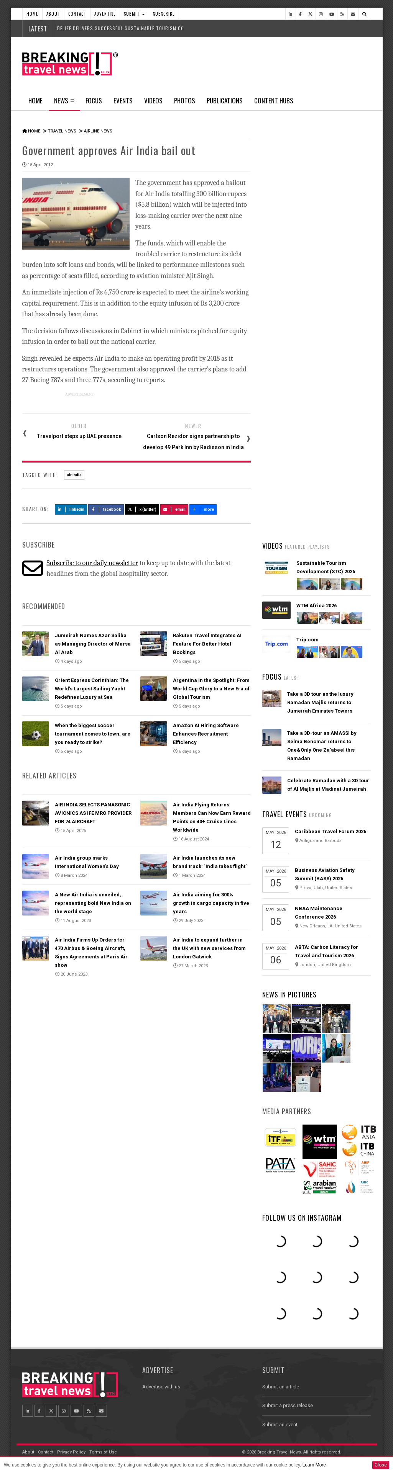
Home (32, 14)
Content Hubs (273, 100)
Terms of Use (103, 1452)
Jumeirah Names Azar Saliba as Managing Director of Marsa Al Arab (93, 644)
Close (381, 1465)
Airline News (98, 131)
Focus (94, 100)
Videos (153, 100)
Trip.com (307, 639)
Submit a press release (287, 1405)
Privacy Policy (71, 1452)
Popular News (344, 289)
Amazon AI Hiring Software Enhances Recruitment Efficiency (206, 734)
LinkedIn (71, 509)
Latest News (289, 289)
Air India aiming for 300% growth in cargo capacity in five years (211, 903)
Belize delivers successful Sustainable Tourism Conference (131, 28)
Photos (184, 100)
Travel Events (284, 814)
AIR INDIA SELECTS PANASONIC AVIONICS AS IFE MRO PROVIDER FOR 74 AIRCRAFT (93, 813)
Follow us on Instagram (302, 1218)
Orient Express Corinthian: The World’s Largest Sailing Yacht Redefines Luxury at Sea (92, 688)
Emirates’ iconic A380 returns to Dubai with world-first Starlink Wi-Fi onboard (327, 371)
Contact (77, 14)
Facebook (106, 509)
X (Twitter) (142, 509)
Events (123, 100)
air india (74, 475)
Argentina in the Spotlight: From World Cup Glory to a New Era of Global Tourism (211, 688)
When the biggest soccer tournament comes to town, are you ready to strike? (92, 734)
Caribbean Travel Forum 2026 (330, 831)
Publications (225, 100)
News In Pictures (289, 994)
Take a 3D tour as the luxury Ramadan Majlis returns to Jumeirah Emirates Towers (320, 702)
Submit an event (280, 1424)
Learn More (314, 1465)
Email (174, 509)
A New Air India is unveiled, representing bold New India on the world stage (93, 903)
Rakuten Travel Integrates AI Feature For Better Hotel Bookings (207, 644)
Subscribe (164, 14)
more (203, 509)
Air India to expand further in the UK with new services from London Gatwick (209, 948)
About (53, 14)
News (64, 103)
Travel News (62, 131)
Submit (134, 14)
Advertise (105, 14)
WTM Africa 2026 (316, 605)
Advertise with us (161, 1387)
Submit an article (280, 1387)
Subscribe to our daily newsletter (92, 563)
